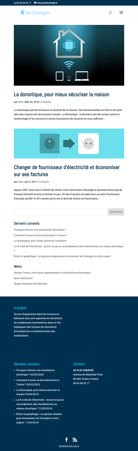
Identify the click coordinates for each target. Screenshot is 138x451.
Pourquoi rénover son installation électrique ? (40, 229)
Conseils (46, 101)
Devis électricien (23, 278)
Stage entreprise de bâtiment (30, 283)
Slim (20, 101)
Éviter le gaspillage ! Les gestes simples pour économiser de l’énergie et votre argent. (62, 256)
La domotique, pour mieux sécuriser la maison (61, 94)
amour (76, 446)
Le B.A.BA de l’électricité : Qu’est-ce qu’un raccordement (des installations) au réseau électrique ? (40, 404)
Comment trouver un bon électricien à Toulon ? (40, 235)
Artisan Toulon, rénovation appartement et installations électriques (52, 272)
